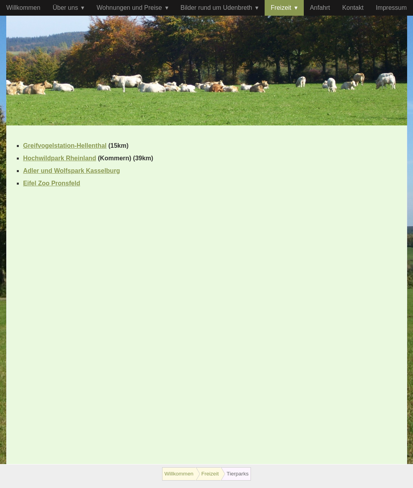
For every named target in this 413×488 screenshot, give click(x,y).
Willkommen (23, 7)
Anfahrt (320, 7)
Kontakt (352, 7)
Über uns (65, 7)
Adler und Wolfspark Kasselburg (71, 170)
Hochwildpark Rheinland (59, 158)
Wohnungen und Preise (129, 7)
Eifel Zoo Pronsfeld (51, 183)
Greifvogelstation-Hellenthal (64, 145)
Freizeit (281, 7)
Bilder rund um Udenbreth (216, 7)
